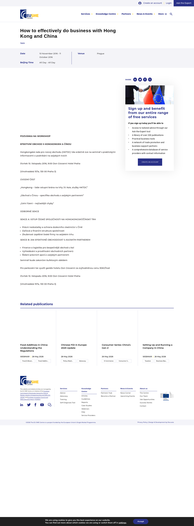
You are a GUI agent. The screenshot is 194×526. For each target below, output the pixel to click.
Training (63, 399)
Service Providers (88, 415)
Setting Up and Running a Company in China (157, 346)
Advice (62, 393)
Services (85, 14)
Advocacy (82, 361)
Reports (84, 402)
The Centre (144, 393)
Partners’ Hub (106, 393)
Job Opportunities (147, 399)
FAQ (83, 412)
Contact (143, 406)
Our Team (144, 396)
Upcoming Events (127, 396)
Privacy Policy (142, 422)
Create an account (152, 3)
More (161, 14)
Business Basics (162, 361)
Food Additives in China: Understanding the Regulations (34, 347)
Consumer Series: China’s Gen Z (116, 346)
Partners (126, 14)
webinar (25, 356)
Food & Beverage (28, 361)
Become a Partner (108, 396)
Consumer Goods (125, 361)
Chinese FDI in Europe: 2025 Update (74, 346)
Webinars (85, 409)
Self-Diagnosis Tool (67, 403)
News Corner (125, 393)
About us (143, 389)
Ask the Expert (183, 3)
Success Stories (146, 403)
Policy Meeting (68, 361)
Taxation (148, 361)
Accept (140, 521)
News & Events (144, 14)
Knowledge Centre (106, 14)
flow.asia (171, 422)
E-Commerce (108, 361)
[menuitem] (87, 14)
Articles (84, 396)
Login (169, 3)
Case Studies (86, 406)
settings (122, 523)
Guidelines (85, 399)
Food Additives (43, 361)
